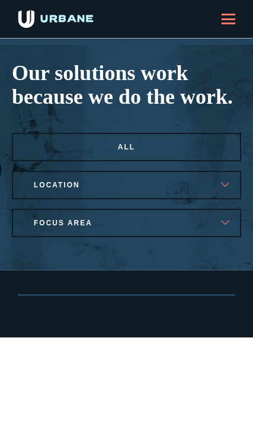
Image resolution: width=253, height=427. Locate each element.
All (126, 147)
